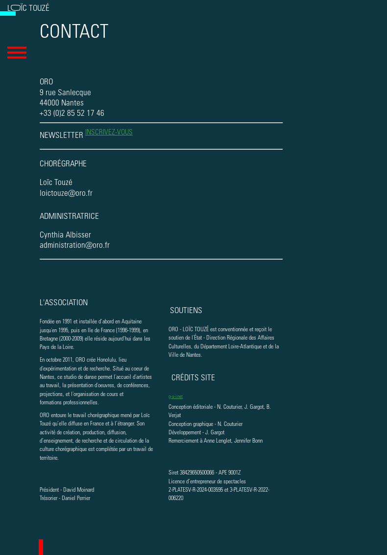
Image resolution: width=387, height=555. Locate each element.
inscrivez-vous (109, 131)
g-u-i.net (176, 396)
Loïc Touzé (28, 7)
